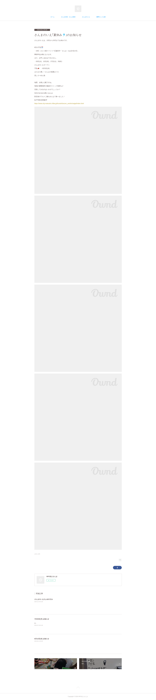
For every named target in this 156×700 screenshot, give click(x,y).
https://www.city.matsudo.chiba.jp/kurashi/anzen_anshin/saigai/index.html (59, 103)
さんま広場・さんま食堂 (68, 17)
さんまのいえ (86, 17)
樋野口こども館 (101, 17)
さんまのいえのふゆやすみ (43, 599)
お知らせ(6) (37, 554)
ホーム (52, 17)
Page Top (78, 688)
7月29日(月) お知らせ (41, 619)
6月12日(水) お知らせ (41, 639)
